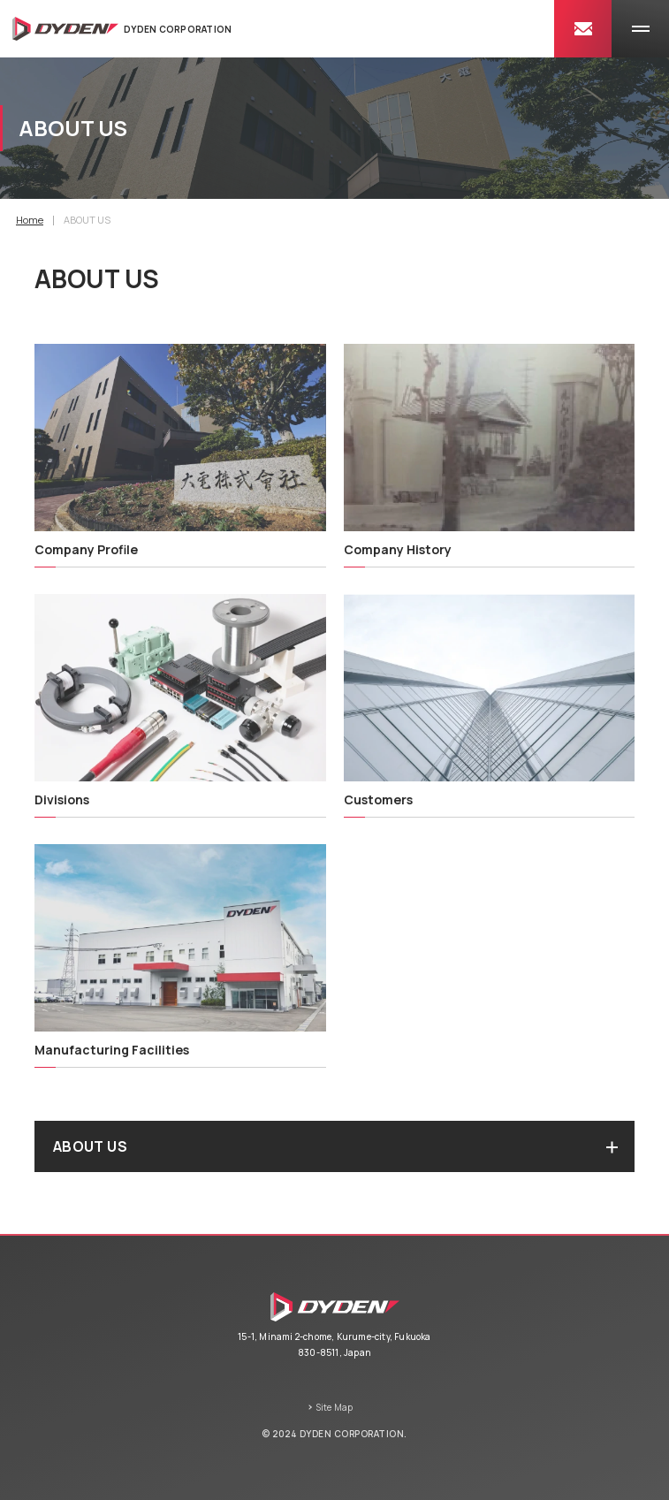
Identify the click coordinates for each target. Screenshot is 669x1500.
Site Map (334, 1407)
